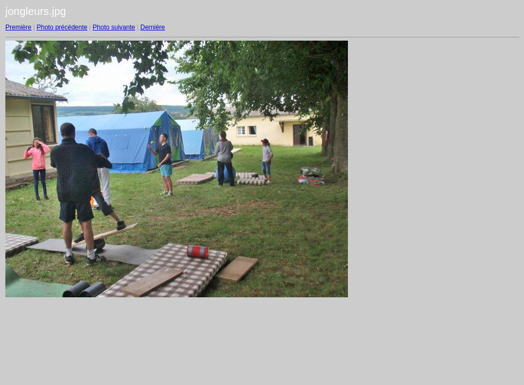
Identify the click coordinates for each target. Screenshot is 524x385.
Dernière (152, 27)
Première (18, 27)
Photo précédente (61, 27)
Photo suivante (114, 27)
